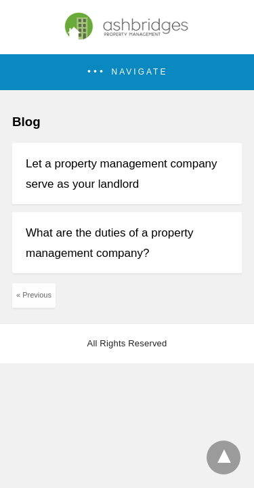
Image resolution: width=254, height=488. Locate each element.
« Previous (33, 295)
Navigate (140, 72)
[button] (127, 72)
